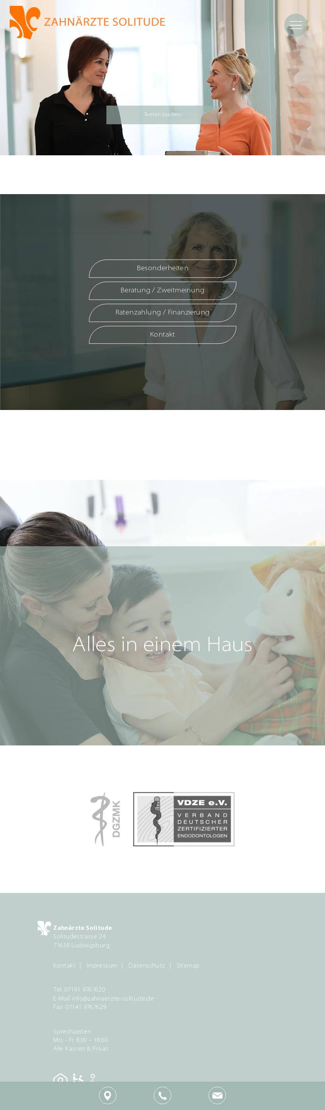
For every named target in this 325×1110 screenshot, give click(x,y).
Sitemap (188, 966)
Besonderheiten (163, 269)
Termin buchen (162, 115)
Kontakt (162, 335)
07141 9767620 (84, 990)
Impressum (102, 966)
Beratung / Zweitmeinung (162, 290)
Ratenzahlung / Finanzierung (162, 312)
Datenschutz (147, 966)
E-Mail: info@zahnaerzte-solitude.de (103, 999)
